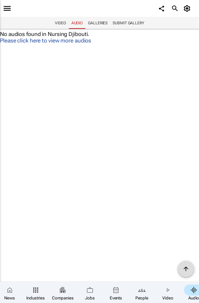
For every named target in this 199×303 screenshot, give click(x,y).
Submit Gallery (128, 23)
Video (60, 23)
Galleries (97, 23)
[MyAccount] (188, 8)
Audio (77, 23)
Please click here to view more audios (45, 40)
